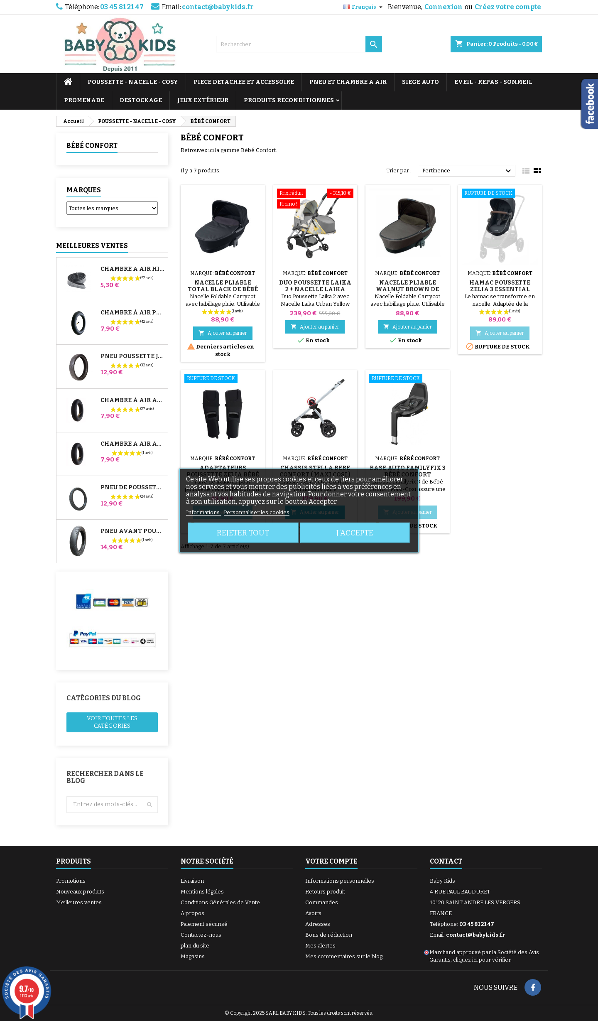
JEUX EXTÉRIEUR (202, 100)
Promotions (71, 881)
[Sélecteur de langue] (364, 7)
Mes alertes (320, 945)
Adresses (317, 924)
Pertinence (467, 171)
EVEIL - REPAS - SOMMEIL (493, 82)
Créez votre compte (508, 7)
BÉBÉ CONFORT (92, 146)
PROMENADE (84, 100)
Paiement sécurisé (204, 924)
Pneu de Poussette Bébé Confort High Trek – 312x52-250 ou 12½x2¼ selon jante (132, 487)
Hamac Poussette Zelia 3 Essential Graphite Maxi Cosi (500, 289)
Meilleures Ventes (92, 246)
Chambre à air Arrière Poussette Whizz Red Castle (132, 400)
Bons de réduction (328, 935)
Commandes (321, 902)
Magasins (193, 956)
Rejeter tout (243, 532)
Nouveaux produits (80, 891)
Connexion (443, 7)
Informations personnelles (339, 881)
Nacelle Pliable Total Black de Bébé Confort (223, 289)
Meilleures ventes (79, 902)
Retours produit (325, 891)
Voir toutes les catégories (112, 722)
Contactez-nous (201, 935)
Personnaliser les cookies (256, 512)
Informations (203, 512)
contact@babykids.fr (218, 7)
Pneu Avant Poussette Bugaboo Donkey (132, 531)
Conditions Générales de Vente (220, 902)
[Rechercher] (299, 44)
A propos (192, 913)
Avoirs (313, 913)
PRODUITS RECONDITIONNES (289, 100)
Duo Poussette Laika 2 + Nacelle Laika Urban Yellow (315, 289)
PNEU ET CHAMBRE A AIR (348, 82)
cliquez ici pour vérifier (481, 960)
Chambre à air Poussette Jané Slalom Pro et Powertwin (132, 312)
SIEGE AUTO (420, 82)
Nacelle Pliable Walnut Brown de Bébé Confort (407, 289)
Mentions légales (202, 891)
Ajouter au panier (223, 333)
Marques (83, 190)
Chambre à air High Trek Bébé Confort (132, 269)
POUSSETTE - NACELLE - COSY (133, 82)
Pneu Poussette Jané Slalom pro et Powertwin (132, 356)
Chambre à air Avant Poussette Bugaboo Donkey (132, 444)
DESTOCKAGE (141, 100)
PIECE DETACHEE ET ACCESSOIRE (244, 82)
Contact (446, 861)
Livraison (192, 881)
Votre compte (331, 861)
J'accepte (354, 532)
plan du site (195, 945)
